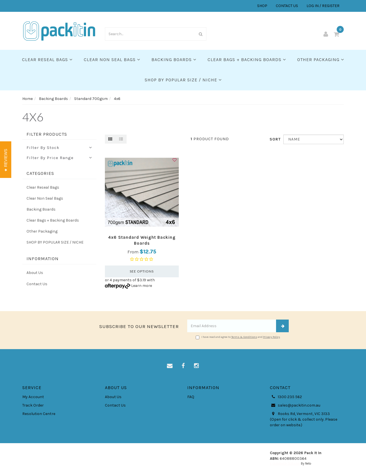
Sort (274, 139)
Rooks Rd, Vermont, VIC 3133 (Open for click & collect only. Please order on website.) (303, 419)
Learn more (141, 285)
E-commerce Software (285, 463)
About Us (35, 272)
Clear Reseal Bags (47, 59)
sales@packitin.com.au (295, 405)
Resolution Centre (38, 413)
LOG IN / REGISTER (323, 5)
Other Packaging (320, 59)
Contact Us (37, 284)
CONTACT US (287, 5)
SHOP (262, 5)
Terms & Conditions (244, 337)
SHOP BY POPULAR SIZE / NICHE (183, 79)
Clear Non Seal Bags (112, 59)
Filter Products (47, 134)
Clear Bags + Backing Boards (247, 59)
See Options (142, 271)
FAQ (190, 396)
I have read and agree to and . (238, 337)
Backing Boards (173, 59)
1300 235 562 (286, 397)
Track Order (33, 405)
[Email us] (169, 366)
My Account (33, 396)
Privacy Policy (271, 337)
